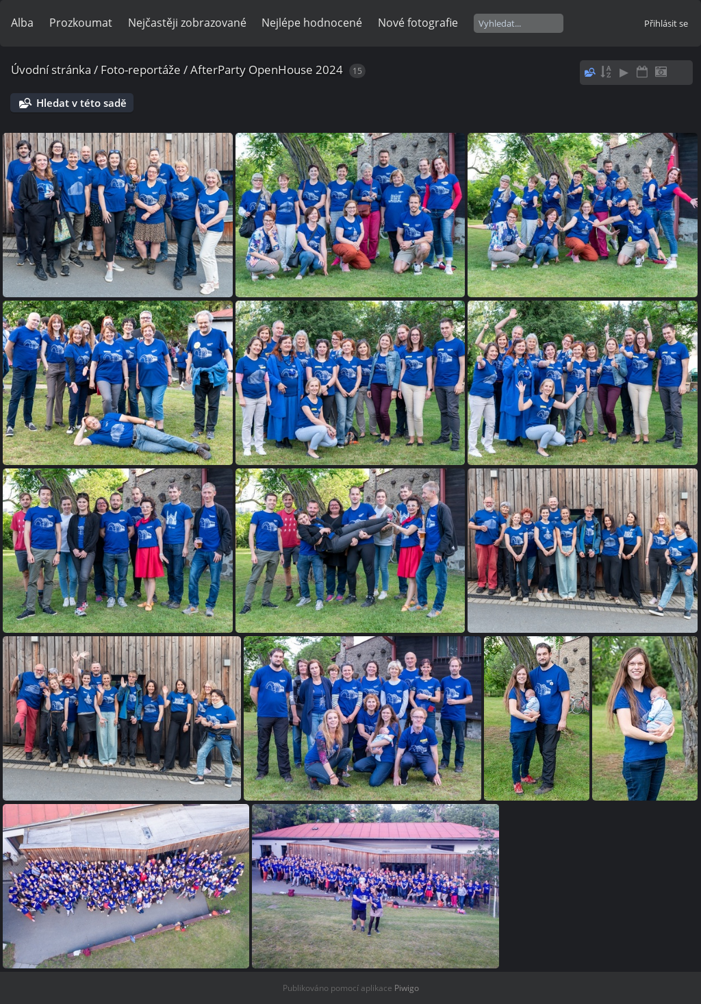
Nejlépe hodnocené (312, 22)
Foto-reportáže (141, 69)
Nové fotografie (418, 22)
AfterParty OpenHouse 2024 (266, 69)
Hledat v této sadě (81, 103)
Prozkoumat (80, 22)
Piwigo (406, 988)
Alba (22, 22)
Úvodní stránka (51, 69)
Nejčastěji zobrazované (187, 22)
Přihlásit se (666, 23)
